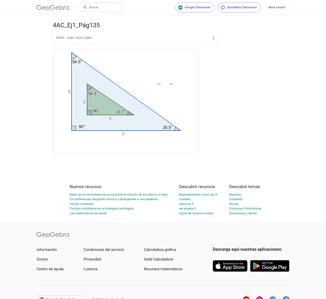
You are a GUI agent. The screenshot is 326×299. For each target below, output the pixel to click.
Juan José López (79, 38)
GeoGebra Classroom (238, 7)
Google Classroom (194, 7)
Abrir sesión (276, 7)
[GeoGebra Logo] (53, 7)
